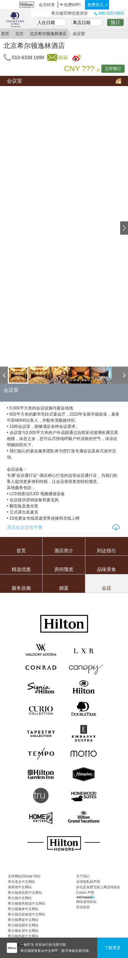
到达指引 (106, 550)
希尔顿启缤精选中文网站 (26, 914)
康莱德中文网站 (20, 887)
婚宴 (64, 588)
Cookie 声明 (85, 892)
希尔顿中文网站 (20, 898)
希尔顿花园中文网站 (23, 925)
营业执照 (83, 907)
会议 (106, 588)
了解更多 (112, 947)
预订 (115, 22)
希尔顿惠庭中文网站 (23, 936)
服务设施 (21, 588)
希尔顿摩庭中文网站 (23, 920)
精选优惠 (21, 569)
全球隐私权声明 (88, 882)
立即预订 (113, 68)
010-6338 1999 (28, 57)
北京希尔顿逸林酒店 (48, 33)
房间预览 (63, 569)
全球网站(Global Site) (24, 876)
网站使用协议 (86, 902)
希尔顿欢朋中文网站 (23, 930)
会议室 (14, 81)
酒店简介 (63, 550)
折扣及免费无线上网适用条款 (98, 887)
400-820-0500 (109, 13)
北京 (19, 33)
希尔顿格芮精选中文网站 (26, 903)
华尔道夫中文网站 (21, 882)
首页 (5, 33)
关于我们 (83, 876)
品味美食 (106, 569)
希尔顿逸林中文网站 (23, 909)
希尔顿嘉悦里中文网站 (25, 892)
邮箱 (63, 57)
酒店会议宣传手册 (24, 527)
